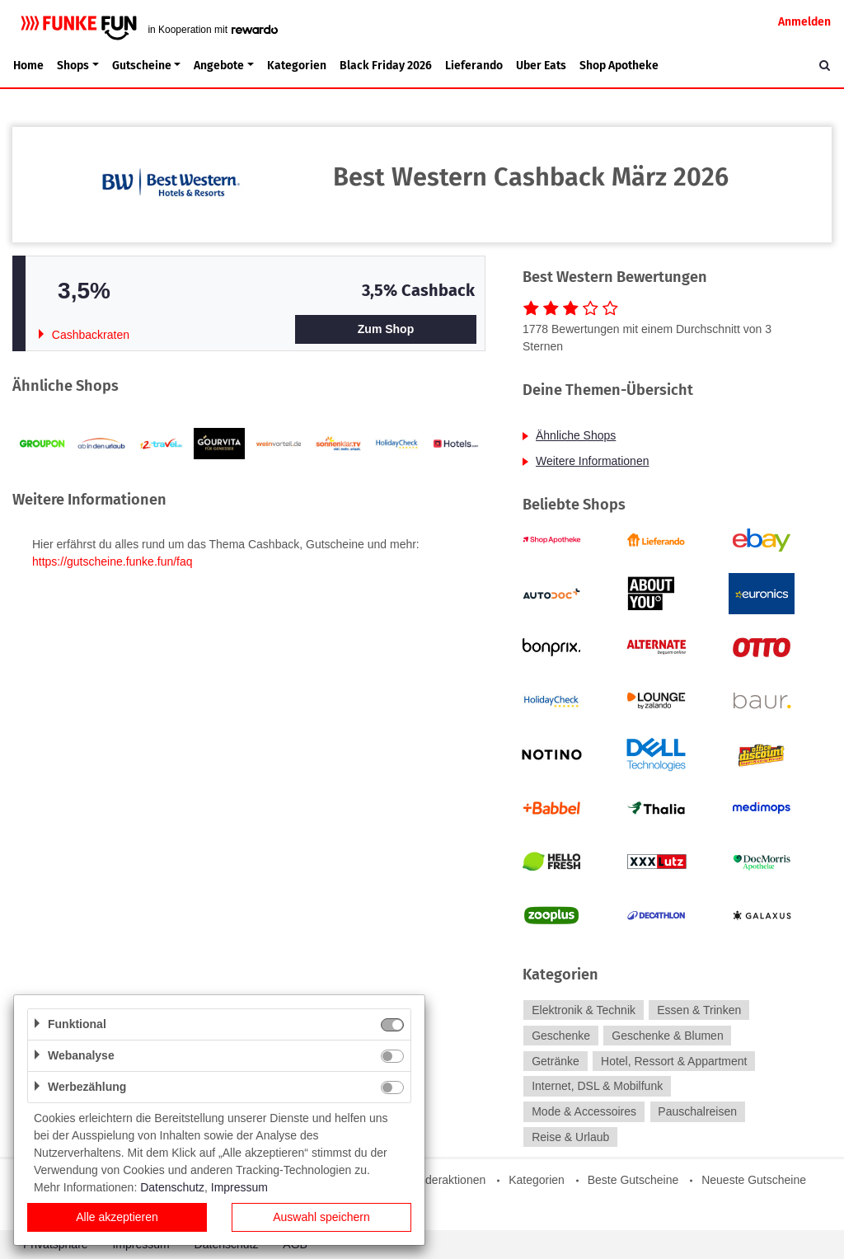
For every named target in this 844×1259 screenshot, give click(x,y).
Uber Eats (541, 66)
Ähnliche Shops (576, 435)
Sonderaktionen (445, 1179)
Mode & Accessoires (584, 1111)
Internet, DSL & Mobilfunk (597, 1086)
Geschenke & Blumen (667, 1035)
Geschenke (561, 1035)
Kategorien (296, 66)
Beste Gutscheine (633, 1179)
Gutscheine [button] (141, 66)
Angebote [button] (219, 66)
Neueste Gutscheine (753, 1179)
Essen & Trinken (699, 1010)
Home (28, 66)
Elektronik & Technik (583, 1010)
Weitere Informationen (592, 460)
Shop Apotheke (619, 66)
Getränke (555, 1061)
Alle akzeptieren (117, 1217)
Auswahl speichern (321, 1217)
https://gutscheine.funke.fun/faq (112, 561)
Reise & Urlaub (570, 1137)
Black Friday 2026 (386, 66)
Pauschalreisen (697, 1111)
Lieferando (474, 66)
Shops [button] (73, 66)
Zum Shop (386, 329)
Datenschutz (172, 1187)
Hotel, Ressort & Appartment (674, 1061)
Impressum (239, 1187)
